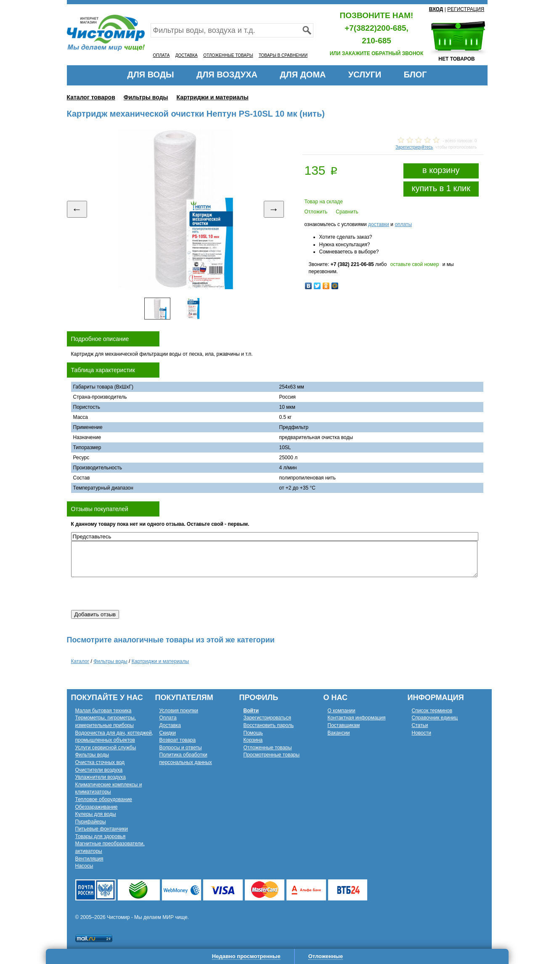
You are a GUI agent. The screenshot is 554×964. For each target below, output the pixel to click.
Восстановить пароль (269, 725)
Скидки (167, 733)
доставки (378, 224)
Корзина (253, 740)
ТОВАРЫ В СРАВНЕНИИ (283, 55)
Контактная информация (357, 718)
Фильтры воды (146, 97)
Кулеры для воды (95, 814)
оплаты (403, 224)
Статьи (420, 725)
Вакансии (339, 733)
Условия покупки (179, 711)
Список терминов (432, 711)
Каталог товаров (91, 97)
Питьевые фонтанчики (101, 829)
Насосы (84, 866)
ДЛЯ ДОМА (303, 74)
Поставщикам (344, 725)
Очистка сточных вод (100, 762)
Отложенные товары (268, 748)
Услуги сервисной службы (105, 748)
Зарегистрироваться (267, 718)
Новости (421, 733)
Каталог (80, 661)
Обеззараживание (96, 807)
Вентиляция (89, 859)
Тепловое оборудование (104, 799)
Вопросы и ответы (180, 748)
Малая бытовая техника (103, 711)
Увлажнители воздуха (100, 777)
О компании (341, 711)
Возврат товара (177, 740)
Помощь (253, 733)
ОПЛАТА (161, 55)
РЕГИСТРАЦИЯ (465, 9)
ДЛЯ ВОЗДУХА (226, 74)
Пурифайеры (90, 822)
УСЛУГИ (365, 74)
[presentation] (135, 593)
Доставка (170, 725)
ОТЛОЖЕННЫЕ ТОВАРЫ (228, 55)
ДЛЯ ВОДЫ (150, 74)
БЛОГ (415, 74)
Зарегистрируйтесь (414, 147)
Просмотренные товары (272, 755)
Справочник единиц (435, 718)
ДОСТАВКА (186, 55)
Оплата (168, 718)
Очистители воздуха (99, 770)
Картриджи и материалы (213, 97)
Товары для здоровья (100, 836)
